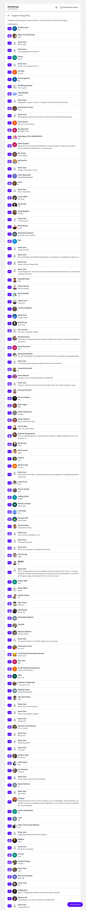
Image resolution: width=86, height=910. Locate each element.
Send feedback (75, 904)
